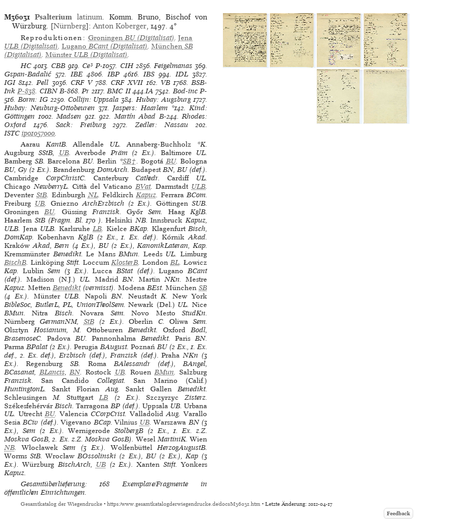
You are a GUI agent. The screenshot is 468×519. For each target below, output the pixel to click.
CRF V (81, 82)
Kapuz (146, 194)
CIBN (48, 90)
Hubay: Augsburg (163, 99)
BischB (15, 262)
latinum (68, 17)
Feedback (398, 513)
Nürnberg (69, 26)
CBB (58, 65)
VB (165, 82)
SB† (129, 161)
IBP (114, 74)
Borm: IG (33, 99)
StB (41, 194)
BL (174, 262)
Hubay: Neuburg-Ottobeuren (49, 107)
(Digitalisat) (131, 37)
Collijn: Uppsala (93, 99)
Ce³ (87, 65)
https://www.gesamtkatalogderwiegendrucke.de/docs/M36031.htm (183, 504)
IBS (148, 74)
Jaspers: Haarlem (140, 107)
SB (203, 287)
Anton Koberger (120, 26)
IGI (9, 82)
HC (26, 65)
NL (93, 194)
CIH (126, 65)
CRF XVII (127, 82)
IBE (77, 74)
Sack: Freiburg (81, 124)
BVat (143, 186)
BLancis (52, 372)
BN (75, 372)
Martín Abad (135, 116)
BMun (164, 372)
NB (9, 447)
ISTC (11, 133)
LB (97, 228)
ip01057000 (38, 133)
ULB (198, 186)
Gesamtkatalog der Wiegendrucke (61, 504)
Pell (42, 82)
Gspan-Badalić (27, 74)
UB (64, 152)
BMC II (118, 90)
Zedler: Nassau (161, 124)
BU (171, 161)
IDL (181, 74)
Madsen (68, 116)
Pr (85, 90)
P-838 (26, 90)
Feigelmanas (173, 65)
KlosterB (124, 262)
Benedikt (67, 287)
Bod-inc (185, 90)
